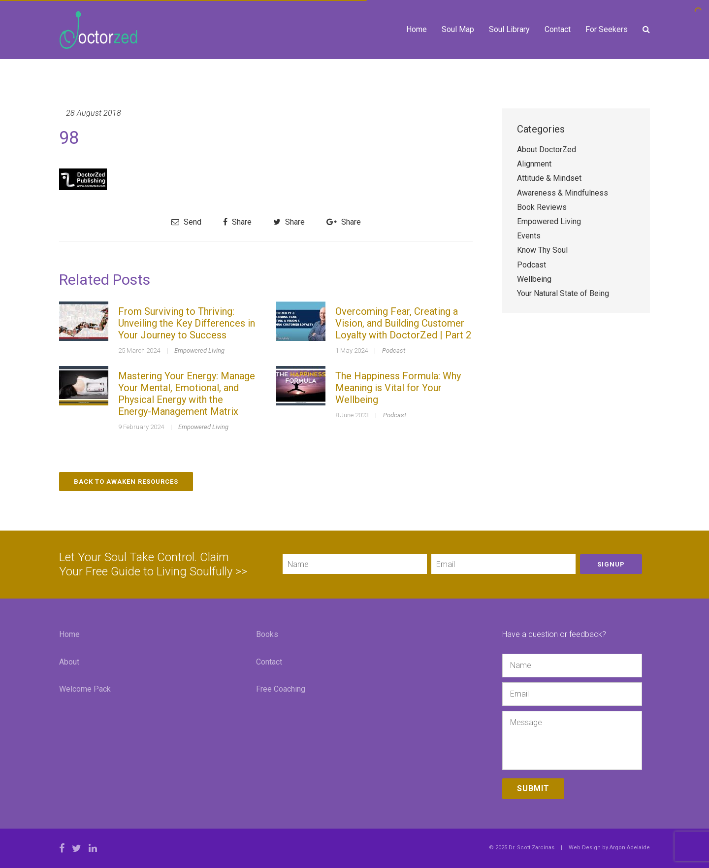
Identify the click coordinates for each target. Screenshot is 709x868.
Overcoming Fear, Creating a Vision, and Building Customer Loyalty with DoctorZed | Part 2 (403, 323)
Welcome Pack (85, 689)
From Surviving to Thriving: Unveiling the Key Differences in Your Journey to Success (186, 323)
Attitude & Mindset (549, 178)
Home (416, 29)
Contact (558, 29)
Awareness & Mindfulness (562, 193)
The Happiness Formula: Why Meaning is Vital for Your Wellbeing (398, 387)
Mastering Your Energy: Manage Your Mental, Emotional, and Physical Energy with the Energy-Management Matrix (186, 393)
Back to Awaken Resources (126, 481)
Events (529, 235)
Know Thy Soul (542, 250)
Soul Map (458, 29)
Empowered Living (199, 350)
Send (186, 222)
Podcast (393, 350)
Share (237, 222)
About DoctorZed (546, 149)
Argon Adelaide (630, 847)
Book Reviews (542, 207)
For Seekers (606, 29)
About (69, 662)
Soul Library (509, 29)
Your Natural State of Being (563, 293)
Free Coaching (280, 689)
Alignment (534, 163)
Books (267, 634)
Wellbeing (534, 279)
